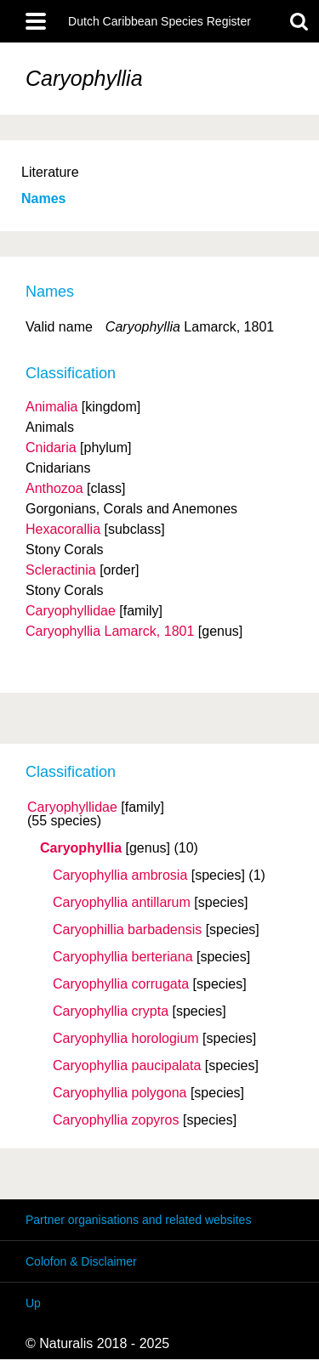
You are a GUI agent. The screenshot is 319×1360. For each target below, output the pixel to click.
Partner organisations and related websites (138, 1220)
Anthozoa (54, 488)
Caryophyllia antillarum (122, 903)
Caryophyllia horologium (126, 1039)
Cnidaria (51, 447)
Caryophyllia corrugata (121, 984)
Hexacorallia (63, 529)
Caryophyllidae (72, 807)
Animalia (51, 407)
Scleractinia (61, 570)
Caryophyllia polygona (119, 1093)
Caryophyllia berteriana (123, 957)
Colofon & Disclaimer (81, 1261)
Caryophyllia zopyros (116, 1120)
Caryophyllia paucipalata (127, 1066)
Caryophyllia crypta (110, 1011)
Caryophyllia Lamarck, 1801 (110, 631)
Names (43, 198)
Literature (50, 172)
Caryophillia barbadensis (127, 930)
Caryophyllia (81, 848)
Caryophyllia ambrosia (120, 875)
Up (33, 1303)
